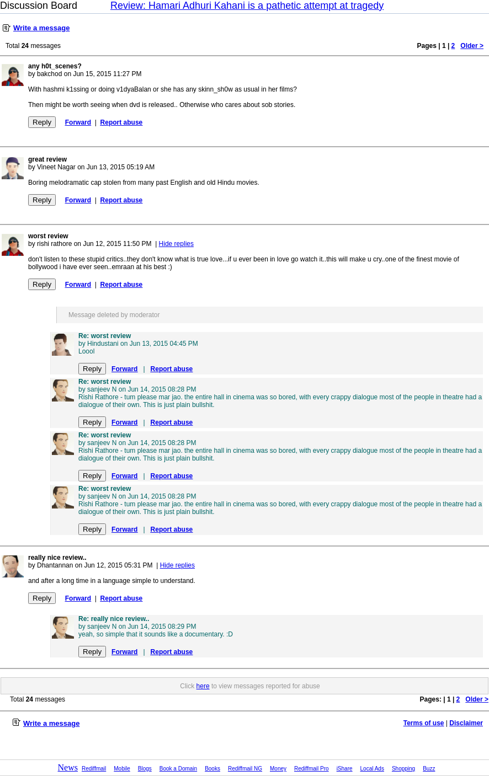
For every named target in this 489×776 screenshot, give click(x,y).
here (203, 686)
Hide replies (176, 244)
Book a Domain (178, 769)
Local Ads (372, 769)
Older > (471, 46)
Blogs (145, 769)
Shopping (403, 769)
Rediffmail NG (245, 769)
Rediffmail (94, 769)
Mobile (122, 769)
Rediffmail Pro (311, 769)
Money (278, 769)
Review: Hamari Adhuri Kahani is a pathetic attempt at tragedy (247, 5)
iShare (345, 769)
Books (212, 769)
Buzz (429, 769)
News (68, 767)
